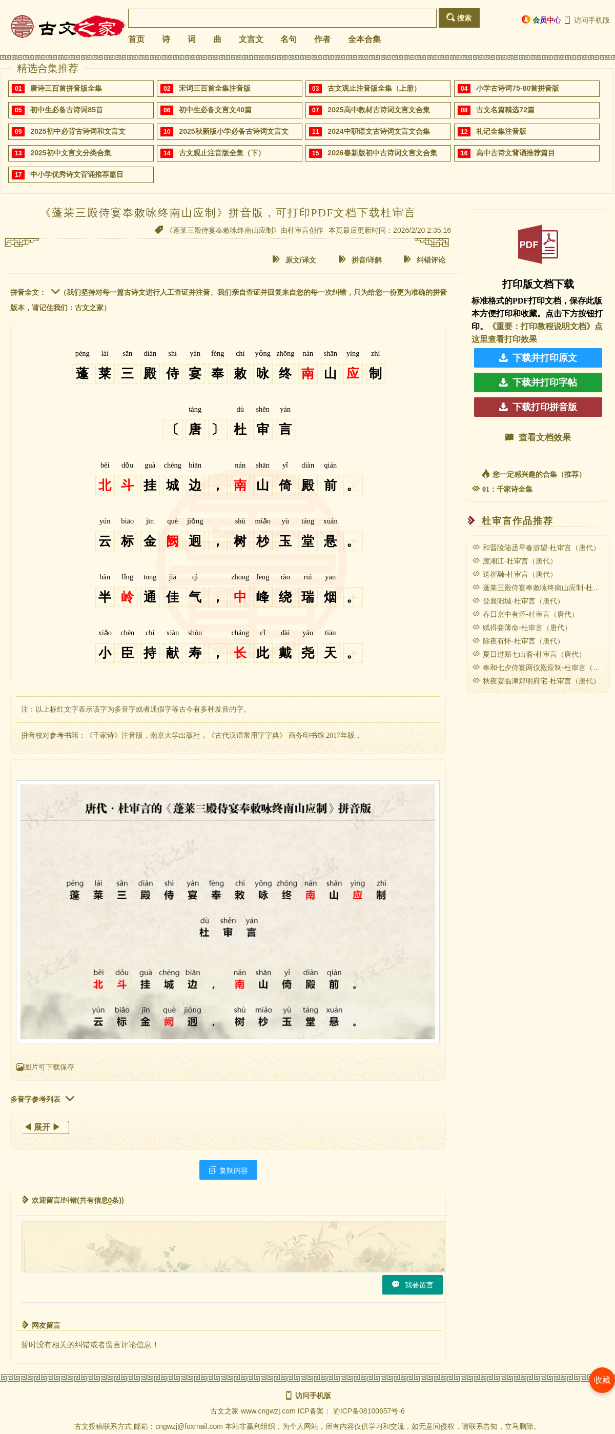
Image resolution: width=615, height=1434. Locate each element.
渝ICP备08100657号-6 (369, 1411)
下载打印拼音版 (538, 407)
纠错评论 (424, 259)
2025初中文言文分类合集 (70, 153)
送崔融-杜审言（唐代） (514, 574)
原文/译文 (294, 259)
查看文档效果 (538, 437)
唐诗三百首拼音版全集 (66, 88)
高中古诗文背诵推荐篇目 (515, 153)
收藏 (602, 1380)
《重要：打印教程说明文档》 (541, 326)
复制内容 (228, 1170)
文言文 (251, 39)
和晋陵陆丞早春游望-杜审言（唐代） (536, 547)
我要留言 (413, 1284)
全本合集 (364, 39)
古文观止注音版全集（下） (222, 153)
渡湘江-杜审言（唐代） (514, 561)
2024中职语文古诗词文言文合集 (378, 131)
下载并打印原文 (538, 358)
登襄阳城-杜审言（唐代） (518, 601)
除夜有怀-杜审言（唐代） (518, 641)
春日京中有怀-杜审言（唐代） (525, 614)
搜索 (458, 17)
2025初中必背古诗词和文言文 (77, 131)
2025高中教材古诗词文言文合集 (378, 110)
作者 (322, 39)
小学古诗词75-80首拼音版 (517, 88)
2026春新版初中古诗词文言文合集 (382, 153)
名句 (288, 39)
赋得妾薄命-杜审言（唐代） (521, 627)
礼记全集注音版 (501, 131)
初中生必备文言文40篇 (215, 110)
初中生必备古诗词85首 (66, 110)
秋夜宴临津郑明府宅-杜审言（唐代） (536, 681)
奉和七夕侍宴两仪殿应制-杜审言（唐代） (543, 667)
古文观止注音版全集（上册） (374, 88)
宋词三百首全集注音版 (215, 88)
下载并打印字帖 (538, 382)
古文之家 (224, 1411)
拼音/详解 (360, 259)
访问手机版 (586, 20)
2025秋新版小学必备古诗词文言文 (233, 131)
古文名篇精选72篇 (505, 110)
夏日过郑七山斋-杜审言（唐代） (529, 654)
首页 (136, 39)
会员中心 (541, 19)
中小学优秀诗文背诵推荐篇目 (77, 174)
